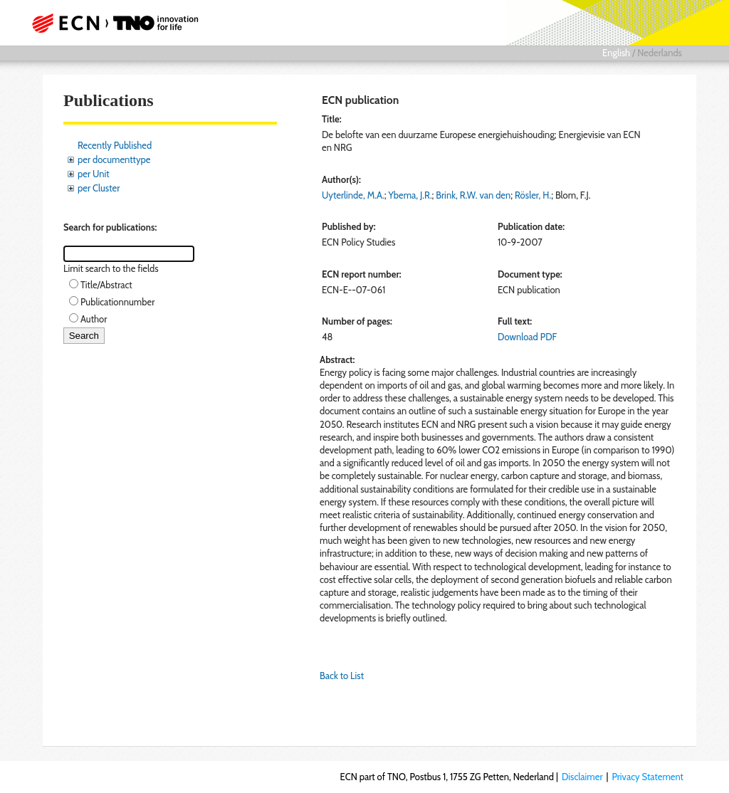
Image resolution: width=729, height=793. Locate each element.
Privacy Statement (647, 776)
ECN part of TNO (119, 23)
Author (93, 319)
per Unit (94, 173)
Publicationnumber (117, 302)
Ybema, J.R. (409, 195)
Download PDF (527, 336)
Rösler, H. (533, 195)
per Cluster (99, 188)
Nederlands (659, 52)
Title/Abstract (106, 284)
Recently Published (115, 145)
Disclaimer (582, 776)
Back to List (342, 675)
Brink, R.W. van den (473, 195)
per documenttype (114, 159)
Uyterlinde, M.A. (353, 195)
